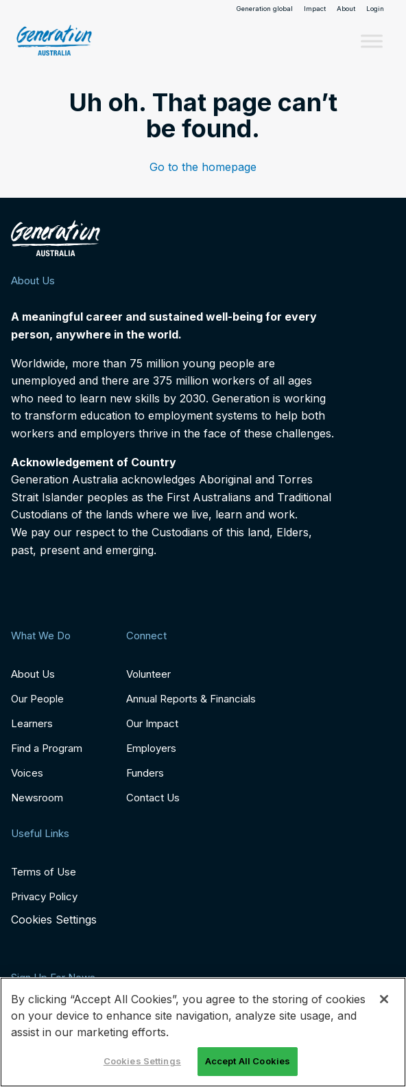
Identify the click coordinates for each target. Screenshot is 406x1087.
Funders (145, 772)
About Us (33, 673)
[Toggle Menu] (372, 40)
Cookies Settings (54, 919)
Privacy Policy (44, 896)
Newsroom (37, 797)
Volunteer (148, 673)
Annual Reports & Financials (191, 698)
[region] (203, 1032)
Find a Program (46, 748)
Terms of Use (43, 871)
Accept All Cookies (247, 1060)
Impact (315, 8)
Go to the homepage (203, 167)
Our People (37, 698)
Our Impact (152, 723)
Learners (32, 723)
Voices (27, 772)
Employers (151, 748)
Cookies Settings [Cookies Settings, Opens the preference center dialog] (142, 1060)
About (346, 8)
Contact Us (153, 797)
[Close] (384, 999)
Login (375, 8)
